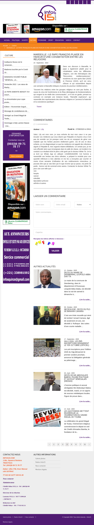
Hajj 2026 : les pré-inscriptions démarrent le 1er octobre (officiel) (76, 343)
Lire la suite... (85, 300)
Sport (50, 40)
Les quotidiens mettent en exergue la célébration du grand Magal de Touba (76, 414)
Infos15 (89, 517)
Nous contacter (16, 156)
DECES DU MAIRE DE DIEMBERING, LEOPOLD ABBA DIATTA (77, 274)
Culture (33, 40)
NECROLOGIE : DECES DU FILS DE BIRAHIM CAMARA (77, 310)
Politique (16, 40)
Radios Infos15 (40, 462)
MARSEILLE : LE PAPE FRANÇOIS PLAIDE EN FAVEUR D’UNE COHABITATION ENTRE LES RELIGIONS (42, 48)
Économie (42, 40)
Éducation (59, 40)
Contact (76, 40)
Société (25, 40)
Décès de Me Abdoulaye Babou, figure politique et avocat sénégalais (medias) (76, 378)
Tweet (39, 106)
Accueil (7, 40)
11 (85, 444)
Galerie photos (40, 458)
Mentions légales (41, 469)
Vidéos (68, 40)
